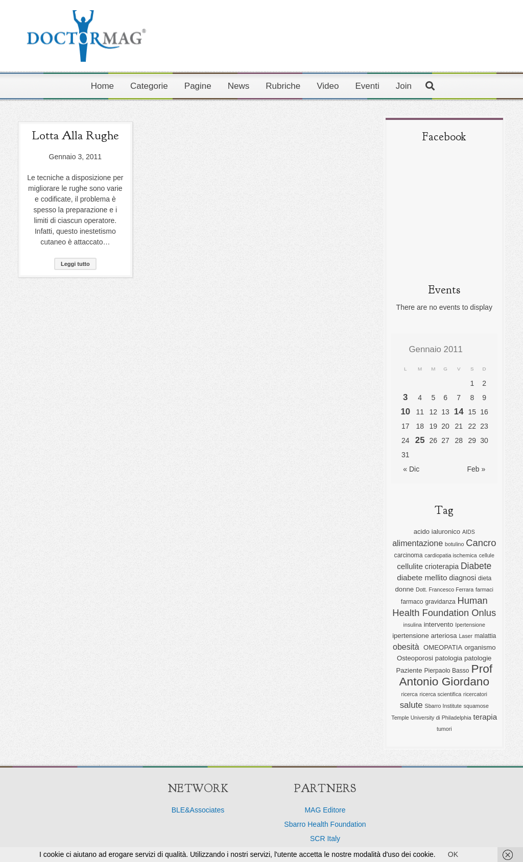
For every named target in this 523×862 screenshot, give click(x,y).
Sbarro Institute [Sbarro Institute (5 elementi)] (443, 706)
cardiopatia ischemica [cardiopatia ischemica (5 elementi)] (450, 555)
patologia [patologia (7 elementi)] (448, 658)
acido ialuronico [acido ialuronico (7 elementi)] (437, 531)
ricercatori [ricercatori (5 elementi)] (475, 694)
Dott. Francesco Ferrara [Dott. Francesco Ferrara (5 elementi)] (444, 589)
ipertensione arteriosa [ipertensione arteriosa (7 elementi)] (424, 635)
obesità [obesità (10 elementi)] (407, 646)
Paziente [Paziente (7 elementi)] (409, 670)
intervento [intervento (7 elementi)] (439, 624)
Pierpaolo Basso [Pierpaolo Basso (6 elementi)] (446, 670)
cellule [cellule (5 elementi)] (486, 555)
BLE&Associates (198, 810)
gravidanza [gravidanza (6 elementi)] (440, 601)
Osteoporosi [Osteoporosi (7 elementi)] (415, 658)
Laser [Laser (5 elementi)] (465, 636)
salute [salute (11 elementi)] (411, 705)
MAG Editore (324, 810)
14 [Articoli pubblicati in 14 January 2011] (459, 411)
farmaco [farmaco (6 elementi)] (412, 601)
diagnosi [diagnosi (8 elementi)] (462, 578)
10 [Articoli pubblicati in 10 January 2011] (405, 411)
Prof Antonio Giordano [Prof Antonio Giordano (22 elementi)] (445, 675)
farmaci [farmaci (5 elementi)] (484, 589)
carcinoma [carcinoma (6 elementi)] (408, 555)
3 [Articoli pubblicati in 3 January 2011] (405, 397)
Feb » (476, 469)
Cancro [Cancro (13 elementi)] (481, 542)
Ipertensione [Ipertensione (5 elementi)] (470, 625)
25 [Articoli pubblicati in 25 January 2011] (420, 440)
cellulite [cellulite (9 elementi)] (410, 566)
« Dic (411, 469)
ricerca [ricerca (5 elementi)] (409, 694)
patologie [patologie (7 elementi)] (477, 658)
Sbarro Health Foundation (325, 824)
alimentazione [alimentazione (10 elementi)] (417, 543)
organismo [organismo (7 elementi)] (479, 647)
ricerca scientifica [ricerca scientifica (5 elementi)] (440, 694)
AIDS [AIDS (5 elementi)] (468, 532)
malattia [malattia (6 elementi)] (485, 635)
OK (453, 854)
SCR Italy (325, 838)
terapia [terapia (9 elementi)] (485, 716)
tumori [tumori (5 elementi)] (444, 729)
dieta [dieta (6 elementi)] (484, 578)
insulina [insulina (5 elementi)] (412, 625)
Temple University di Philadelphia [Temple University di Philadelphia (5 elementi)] (431, 718)
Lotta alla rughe (75, 135)
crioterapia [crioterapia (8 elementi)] (442, 566)
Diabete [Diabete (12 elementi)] (476, 566)
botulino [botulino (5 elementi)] (454, 544)
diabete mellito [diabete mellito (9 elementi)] (422, 577)
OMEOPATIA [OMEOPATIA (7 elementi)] (442, 647)
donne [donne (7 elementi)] (404, 589)
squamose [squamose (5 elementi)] (476, 706)
